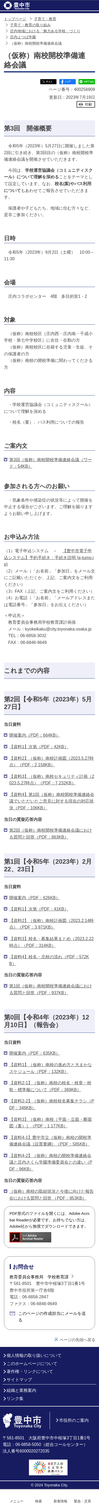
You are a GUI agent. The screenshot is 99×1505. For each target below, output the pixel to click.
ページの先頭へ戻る (77, 1339)
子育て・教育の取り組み (30, 25)
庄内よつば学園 (23, 37)
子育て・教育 (45, 19)
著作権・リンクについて (30, 1371)
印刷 (88, 104)
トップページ (15, 19)
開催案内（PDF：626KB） (34, 897)
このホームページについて (32, 1363)
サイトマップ (19, 1379)
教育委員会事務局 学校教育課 (39, 1277)
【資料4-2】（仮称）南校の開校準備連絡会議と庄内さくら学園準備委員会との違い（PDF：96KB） (50, 1162)
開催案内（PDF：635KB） (34, 1053)
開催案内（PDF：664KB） (34, 735)
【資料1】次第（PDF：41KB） (38, 909)
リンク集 (15, 1398)
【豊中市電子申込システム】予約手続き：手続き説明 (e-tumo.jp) (49, 557)
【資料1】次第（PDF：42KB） (38, 746)
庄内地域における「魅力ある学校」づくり (45, 31)
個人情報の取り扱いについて (34, 1355)
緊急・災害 (82, 1501)
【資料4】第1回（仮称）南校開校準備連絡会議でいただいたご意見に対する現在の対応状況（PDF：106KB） (51, 801)
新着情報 (60, 1501)
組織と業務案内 (21, 1390)
